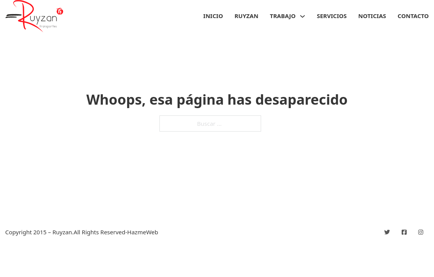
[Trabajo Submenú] (302, 16)
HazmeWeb (142, 232)
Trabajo (283, 16)
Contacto (413, 16)
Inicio (213, 16)
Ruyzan (246, 16)
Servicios (332, 16)
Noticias (372, 16)
